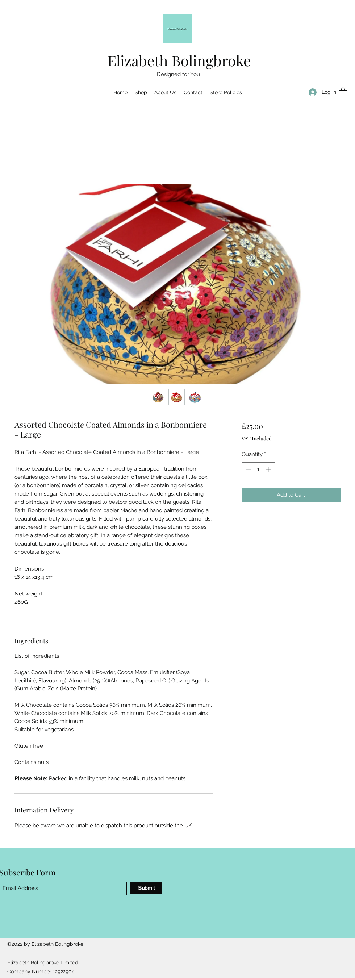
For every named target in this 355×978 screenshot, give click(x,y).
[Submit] (146, 888)
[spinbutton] (258, 469)
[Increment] (269, 469)
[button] (343, 92)
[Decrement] (247, 469)
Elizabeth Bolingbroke (179, 60)
